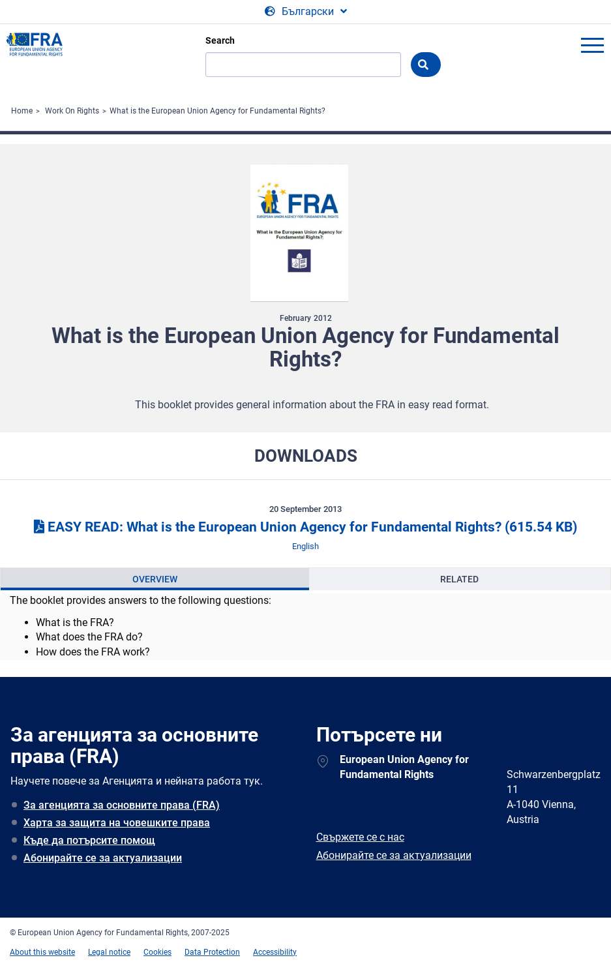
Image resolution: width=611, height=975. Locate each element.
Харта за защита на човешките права (116, 823)
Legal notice (109, 952)
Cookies (157, 952)
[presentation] (155, 579)
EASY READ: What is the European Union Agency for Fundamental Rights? (305, 527)
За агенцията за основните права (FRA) (121, 805)
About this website (42, 952)
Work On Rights (72, 110)
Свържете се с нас (360, 837)
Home (22, 110)
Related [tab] (459, 579)
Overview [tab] (154, 579)
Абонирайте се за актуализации (102, 858)
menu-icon (592, 45)
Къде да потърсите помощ (89, 840)
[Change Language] (306, 11)
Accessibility (275, 952)
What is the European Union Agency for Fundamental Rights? (217, 110)
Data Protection (212, 952)
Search (220, 40)
